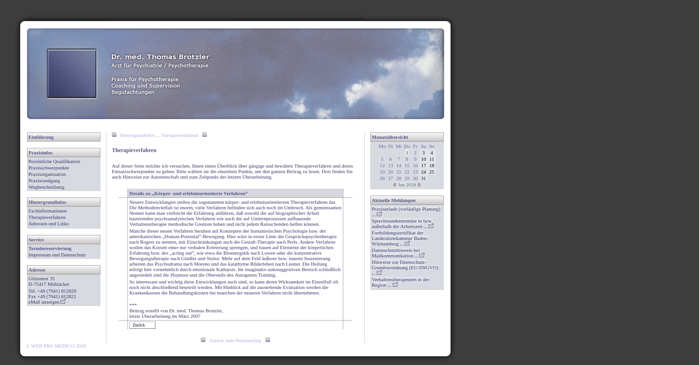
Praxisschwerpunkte (48, 167)
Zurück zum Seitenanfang (235, 340)
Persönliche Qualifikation (54, 161)
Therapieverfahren (47, 217)
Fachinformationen (47, 210)
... (403, 223)
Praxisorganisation (47, 174)
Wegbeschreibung (46, 187)
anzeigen (53, 302)
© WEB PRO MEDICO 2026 (56, 346)
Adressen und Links (48, 223)
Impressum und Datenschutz (57, 254)
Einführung (41, 137)
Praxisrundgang (44, 180)
